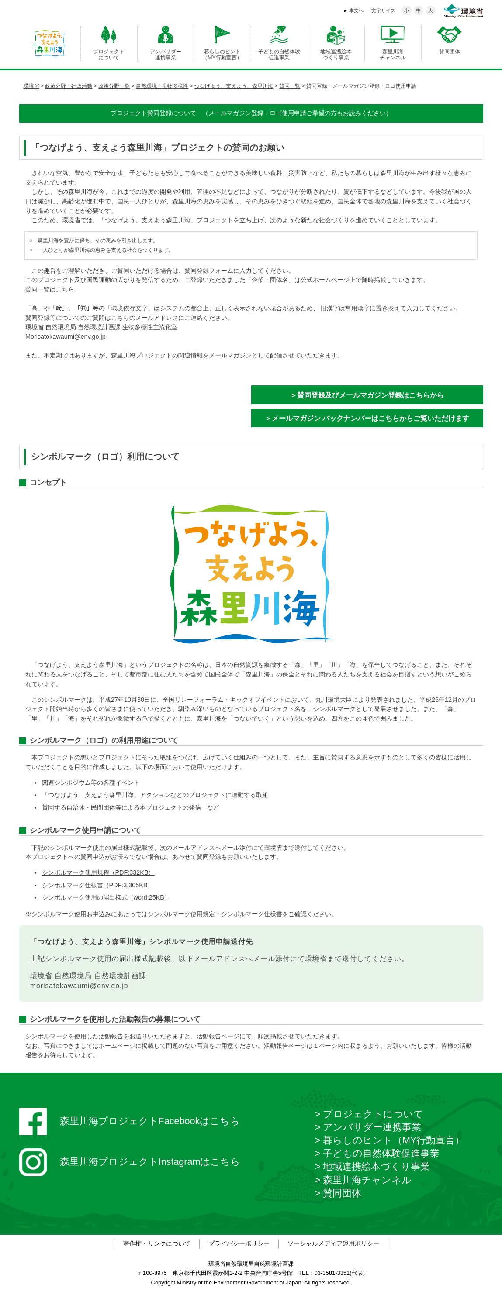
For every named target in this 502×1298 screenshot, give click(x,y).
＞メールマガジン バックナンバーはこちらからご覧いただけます (367, 418)
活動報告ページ (218, 1036)
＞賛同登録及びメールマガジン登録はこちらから (367, 395)
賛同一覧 (289, 86)
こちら (65, 289)
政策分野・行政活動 (68, 86)
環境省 (31, 86)
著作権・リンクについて (156, 1243)
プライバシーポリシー (239, 1243)
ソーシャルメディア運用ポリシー (333, 1243)
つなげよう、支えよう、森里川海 (233, 86)
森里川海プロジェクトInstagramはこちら (130, 1162)
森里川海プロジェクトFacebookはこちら (129, 1121)
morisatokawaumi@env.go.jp (79, 985)
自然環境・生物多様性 (162, 86)
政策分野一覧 (114, 86)
